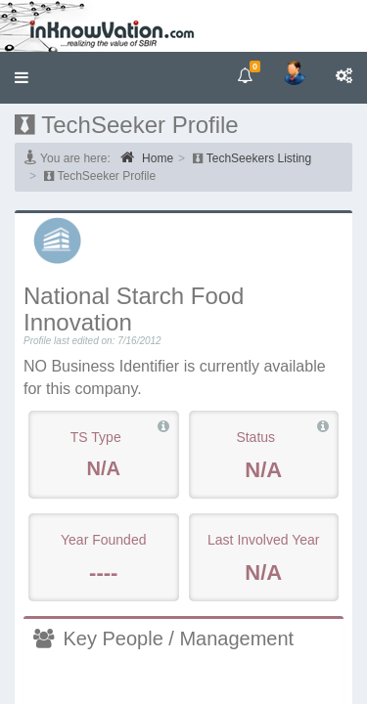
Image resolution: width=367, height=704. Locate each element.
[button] (21, 78)
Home (146, 157)
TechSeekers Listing (258, 158)
